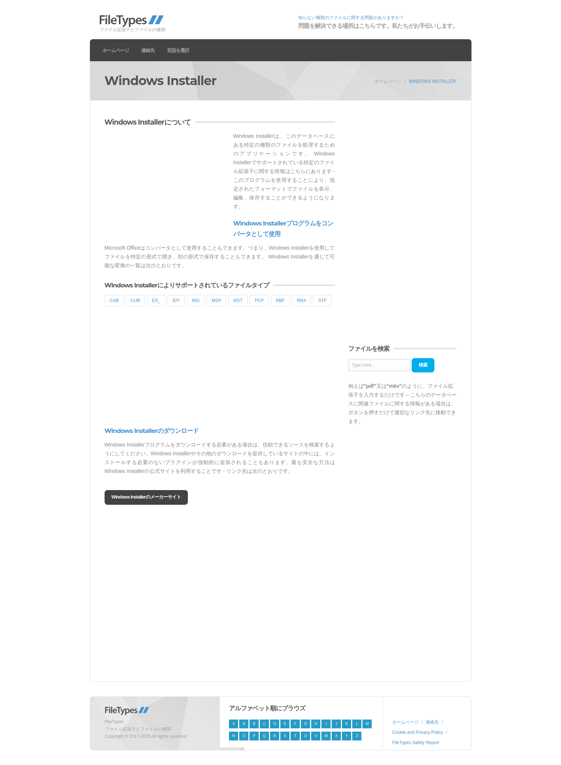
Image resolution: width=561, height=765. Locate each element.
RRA (301, 300)
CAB (114, 300)
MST (238, 300)
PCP (259, 300)
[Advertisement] (166, 183)
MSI (196, 300)
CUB (135, 300)
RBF (280, 300)
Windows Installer (432, 81)
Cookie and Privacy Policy (417, 732)
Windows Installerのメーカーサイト (146, 497)
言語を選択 (178, 50)
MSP (216, 300)
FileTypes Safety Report (415, 742)
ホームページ (115, 50)
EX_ (156, 300)
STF (322, 300)
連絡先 (147, 50)
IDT (175, 300)
